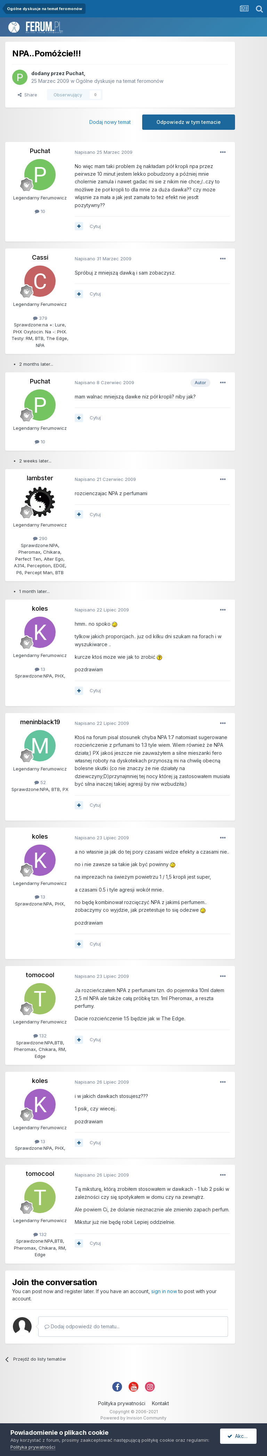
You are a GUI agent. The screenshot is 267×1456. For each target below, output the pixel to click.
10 (40, 211)
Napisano (103, 152)
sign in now (164, 1291)
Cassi (40, 257)
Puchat (75, 73)
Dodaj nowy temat (110, 122)
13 (40, 669)
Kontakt (160, 1403)
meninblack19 (40, 722)
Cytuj (95, 226)
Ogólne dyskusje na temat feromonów (119, 81)
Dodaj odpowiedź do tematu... (82, 1326)
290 (40, 538)
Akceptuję (242, 1436)
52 (40, 782)
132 (40, 1035)
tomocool (40, 975)
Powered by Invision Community (133, 1418)
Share (27, 94)
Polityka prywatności (121, 1403)
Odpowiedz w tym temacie (188, 122)
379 (40, 318)
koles (40, 608)
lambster (40, 478)
